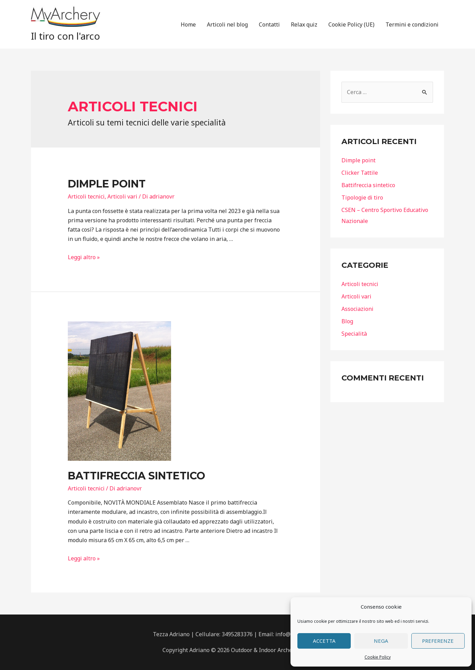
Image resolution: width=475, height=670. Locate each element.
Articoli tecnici (86, 196)
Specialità (354, 333)
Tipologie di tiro (362, 197)
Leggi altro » (84, 257)
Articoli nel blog (227, 24)
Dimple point (107, 183)
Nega (381, 640)
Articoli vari (122, 196)
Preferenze (438, 640)
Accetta (324, 640)
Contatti (269, 24)
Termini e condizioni (412, 24)
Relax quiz (304, 24)
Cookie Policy (378, 657)
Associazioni (357, 309)
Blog (347, 321)
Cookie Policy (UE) (351, 24)
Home (188, 24)
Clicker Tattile (359, 172)
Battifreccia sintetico (136, 475)
